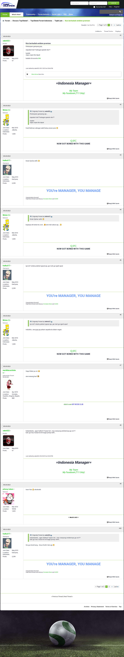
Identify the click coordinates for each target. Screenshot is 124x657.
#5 (120, 260)
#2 (120, 104)
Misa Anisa (35, 74)
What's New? (16, 14)
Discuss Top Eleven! (20, 21)
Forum (5, 14)
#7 (120, 365)
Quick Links (56, 14)
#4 (120, 209)
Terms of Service (111, 606)
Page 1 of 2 (103, 25)
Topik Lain (58, 21)
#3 (120, 155)
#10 (120, 528)
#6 (120, 315)
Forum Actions (43, 14)
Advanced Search (116, 15)
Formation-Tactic (47, 198)
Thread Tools (108, 31)
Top (120, 606)
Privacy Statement (97, 606)
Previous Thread (57, 596)
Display (117, 31)
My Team (73, 90)
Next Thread (68, 596)
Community (30, 14)
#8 (120, 425)
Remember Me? (101, 7)
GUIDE (56, 198)
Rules (71, 14)
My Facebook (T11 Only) (74, 93)
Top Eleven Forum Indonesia (41, 21)
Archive (86, 606)
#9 (120, 483)
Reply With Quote (113, 98)
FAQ (65, 14)
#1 (120, 35)
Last (118, 25)
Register (116, 7)
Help (110, 7)
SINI (39, 58)
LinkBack (98, 31)
